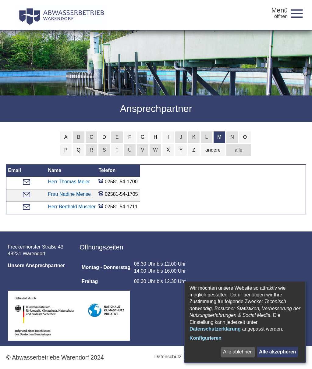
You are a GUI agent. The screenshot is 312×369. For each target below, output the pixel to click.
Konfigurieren (206, 338)
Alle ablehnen (238, 351)
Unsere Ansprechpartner (36, 265)
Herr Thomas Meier (69, 181)
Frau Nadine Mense (69, 194)
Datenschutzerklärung (215, 328)
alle (239, 149)
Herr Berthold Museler (72, 206)
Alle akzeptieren (277, 351)
